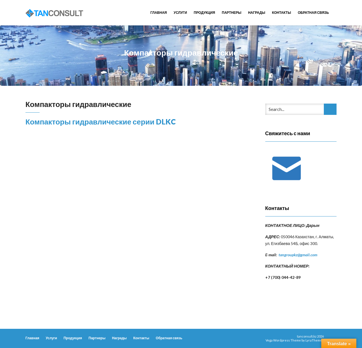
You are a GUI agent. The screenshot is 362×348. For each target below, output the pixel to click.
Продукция (204, 12)
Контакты (281, 12)
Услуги (180, 12)
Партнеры (231, 12)
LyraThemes (314, 340)
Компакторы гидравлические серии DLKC (100, 121)
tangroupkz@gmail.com (298, 254)
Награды (256, 12)
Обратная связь (313, 12)
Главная (158, 12)
